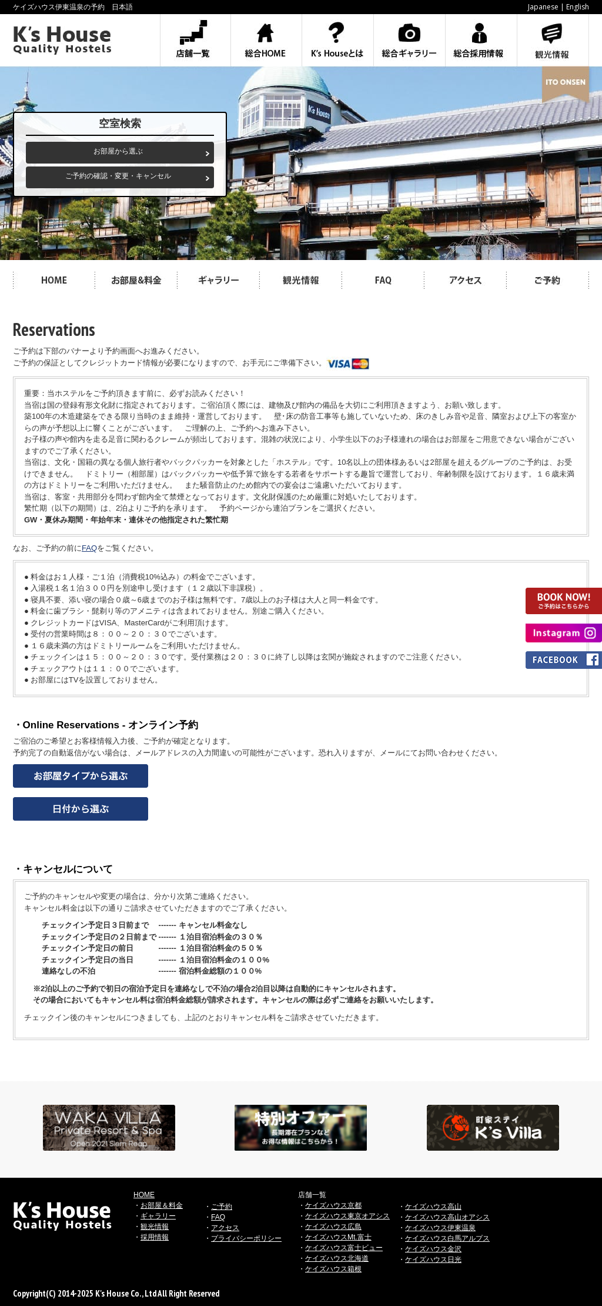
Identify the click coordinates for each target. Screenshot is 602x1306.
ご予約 (221, 1206)
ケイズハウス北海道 (337, 1258)
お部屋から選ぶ (118, 151)
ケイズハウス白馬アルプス (447, 1238)
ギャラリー (158, 1216)
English (577, 7)
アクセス (225, 1228)
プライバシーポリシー (246, 1238)
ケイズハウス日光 (433, 1259)
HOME (144, 1195)
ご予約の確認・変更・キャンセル (118, 176)
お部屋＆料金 (162, 1205)
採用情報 (155, 1237)
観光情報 (155, 1226)
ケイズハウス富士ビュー (344, 1248)
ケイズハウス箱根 (333, 1269)
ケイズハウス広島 (333, 1226)
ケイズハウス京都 (333, 1205)
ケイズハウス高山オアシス (447, 1217)
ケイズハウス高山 (433, 1206)
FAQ (89, 548)
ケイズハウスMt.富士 (338, 1237)
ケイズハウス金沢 (433, 1249)
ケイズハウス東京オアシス (347, 1216)
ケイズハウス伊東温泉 (440, 1228)
